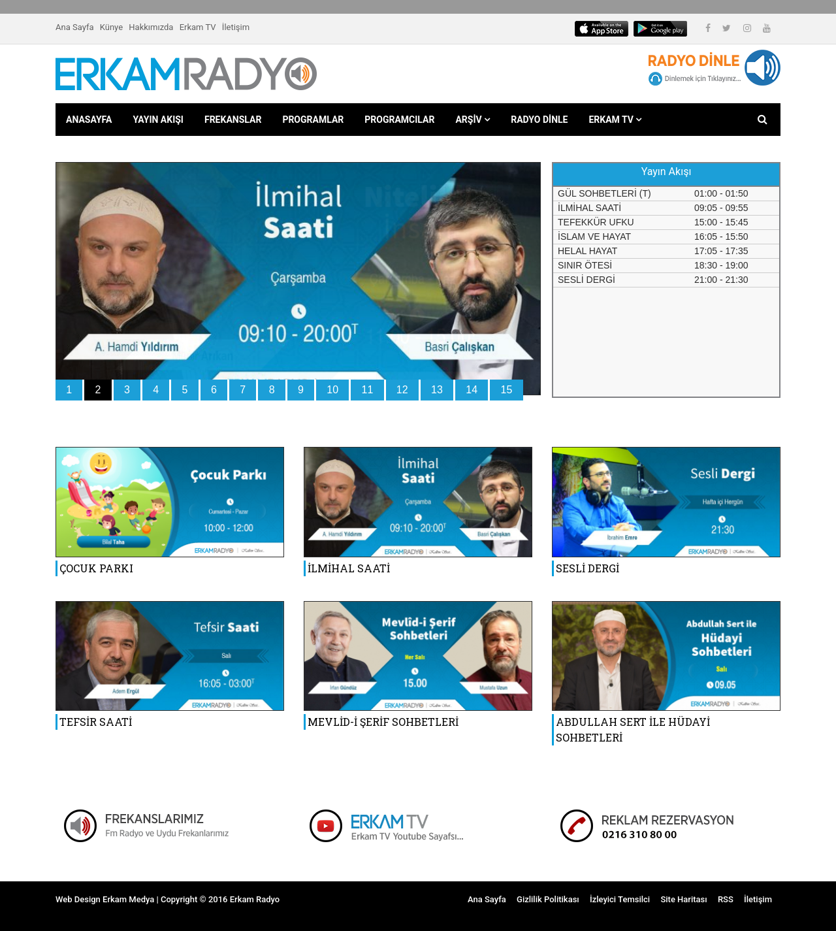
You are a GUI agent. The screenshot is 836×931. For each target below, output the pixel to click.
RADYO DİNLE (539, 119)
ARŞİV (472, 119)
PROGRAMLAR (313, 119)
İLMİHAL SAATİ (349, 568)
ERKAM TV (614, 119)
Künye (111, 27)
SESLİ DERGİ (587, 568)
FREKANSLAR (232, 119)
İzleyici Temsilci (620, 899)
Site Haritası (683, 899)
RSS (725, 899)
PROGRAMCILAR (399, 119)
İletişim (235, 27)
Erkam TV (198, 27)
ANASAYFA (89, 119)
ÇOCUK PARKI (96, 568)
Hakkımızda (151, 27)
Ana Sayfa (74, 27)
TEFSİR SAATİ (95, 721)
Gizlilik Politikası (548, 899)
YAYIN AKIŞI (158, 119)
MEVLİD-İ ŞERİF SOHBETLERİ (383, 721)
